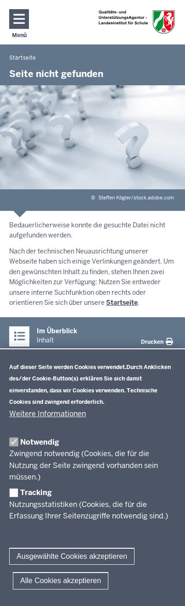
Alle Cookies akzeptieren (60, 580)
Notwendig (39, 442)
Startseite (122, 302)
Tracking (36, 492)
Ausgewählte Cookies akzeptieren (72, 556)
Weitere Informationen (47, 414)
